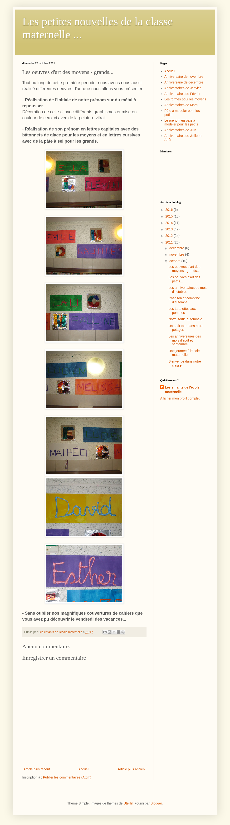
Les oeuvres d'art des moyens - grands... (184, 269)
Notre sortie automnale (185, 319)
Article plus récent (37, 769)
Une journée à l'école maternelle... (184, 353)
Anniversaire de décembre (183, 82)
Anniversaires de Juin (180, 130)
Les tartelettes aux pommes (182, 311)
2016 (169, 210)
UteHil (127, 803)
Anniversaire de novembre (183, 76)
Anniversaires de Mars (180, 105)
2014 (169, 223)
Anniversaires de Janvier (182, 88)
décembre (177, 248)
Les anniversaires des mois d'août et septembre (184, 340)
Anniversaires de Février (182, 94)
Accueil (83, 769)
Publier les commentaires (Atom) (67, 777)
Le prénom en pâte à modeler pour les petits (181, 122)
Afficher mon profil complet (180, 398)
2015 (169, 216)
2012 (169, 236)
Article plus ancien (131, 769)
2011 (169, 242)
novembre (177, 254)
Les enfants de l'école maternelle (182, 389)
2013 (169, 229)
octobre (175, 261)
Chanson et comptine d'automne (184, 300)
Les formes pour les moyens (185, 99)
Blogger (156, 803)
